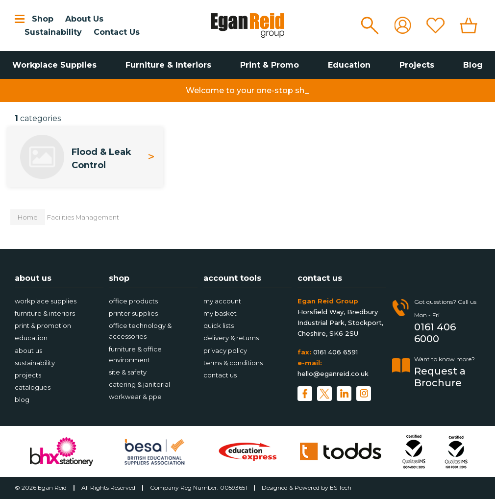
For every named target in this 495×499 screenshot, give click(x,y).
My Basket (220, 313)
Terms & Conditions (233, 363)
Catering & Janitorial (139, 384)
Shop (42, 19)
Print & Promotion (43, 325)
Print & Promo (269, 65)
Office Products (133, 301)
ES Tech (340, 487)
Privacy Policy (225, 350)
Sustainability (53, 32)
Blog (473, 65)
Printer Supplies (133, 313)
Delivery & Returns (231, 338)
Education (349, 65)
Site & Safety (128, 372)
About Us (84, 19)
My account (222, 301)
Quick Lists (218, 325)
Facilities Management (83, 217)
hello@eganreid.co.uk (333, 373)
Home (28, 217)
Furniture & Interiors (168, 65)
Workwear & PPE (135, 396)
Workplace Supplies (54, 65)
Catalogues (32, 387)
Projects (416, 65)
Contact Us (117, 32)
